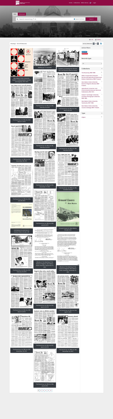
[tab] (22, 14)
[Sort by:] (94, 44)
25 (95, 43)
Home (70, 3)
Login (94, 3)
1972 (84, 52)
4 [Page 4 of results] (45, 390)
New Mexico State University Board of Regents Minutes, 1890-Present (92, 83)
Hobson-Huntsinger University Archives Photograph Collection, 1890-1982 (92, 96)
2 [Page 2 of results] (40, 390)
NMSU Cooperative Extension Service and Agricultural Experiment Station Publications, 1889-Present (92, 77)
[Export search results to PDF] (100, 43)
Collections (77, 3)
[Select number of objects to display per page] (98, 44)
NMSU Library (84, 3)
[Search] (44, 19)
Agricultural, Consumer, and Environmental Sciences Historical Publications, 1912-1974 (92, 90)
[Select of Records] (92, 63)
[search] (91, 19)
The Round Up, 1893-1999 (92, 73)
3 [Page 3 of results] (43, 390)
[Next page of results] (51, 390)
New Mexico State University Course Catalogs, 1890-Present (92, 106)
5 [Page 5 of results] (48, 390)
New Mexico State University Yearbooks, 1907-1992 (92, 102)
